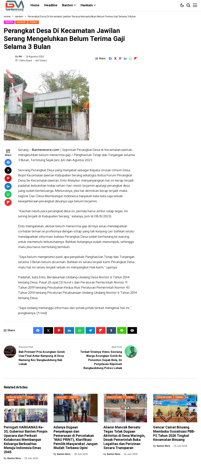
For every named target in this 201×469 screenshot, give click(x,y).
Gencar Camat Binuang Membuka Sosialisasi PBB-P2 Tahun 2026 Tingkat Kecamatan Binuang (174, 433)
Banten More (14, 458)
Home (7, 16)
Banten (19, 16)
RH (20, 56)
